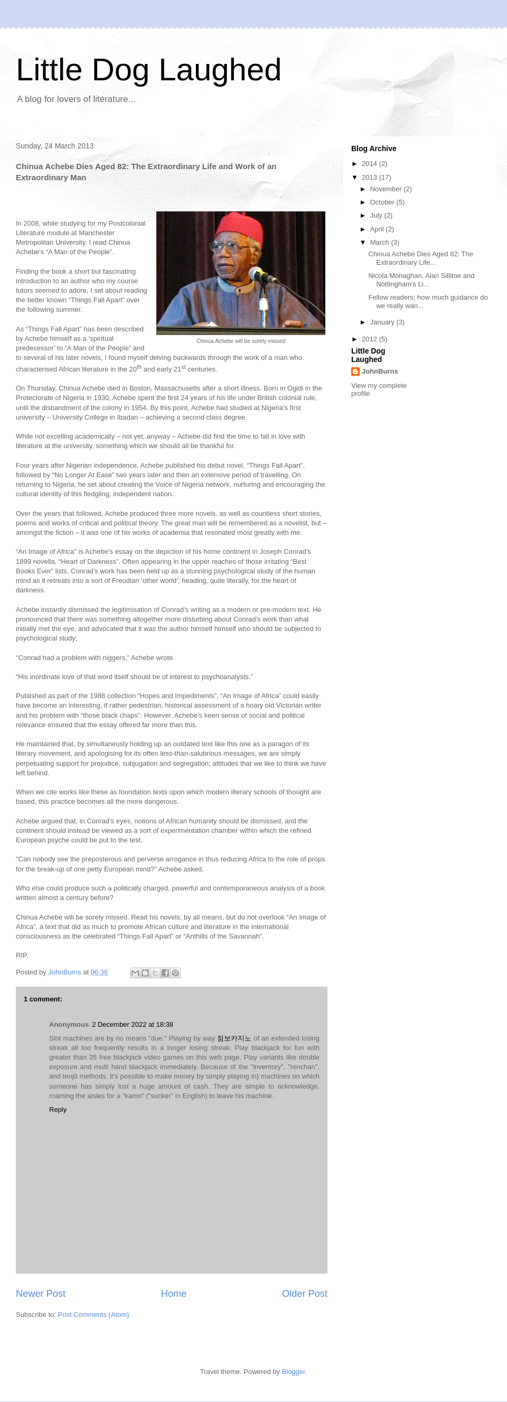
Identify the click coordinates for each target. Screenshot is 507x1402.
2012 (370, 339)
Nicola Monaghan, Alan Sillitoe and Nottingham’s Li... (421, 280)
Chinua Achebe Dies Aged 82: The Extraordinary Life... (420, 258)
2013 (370, 177)
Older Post (304, 1293)
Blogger (293, 1372)
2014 (370, 164)
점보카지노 (234, 1038)
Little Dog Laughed (149, 69)
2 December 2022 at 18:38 (132, 1024)
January (383, 322)
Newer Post (40, 1293)
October (383, 202)
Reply (58, 1109)
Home (174, 1293)
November (387, 189)
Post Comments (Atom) (93, 1315)
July (377, 215)
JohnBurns (380, 371)
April (378, 229)
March (380, 242)
